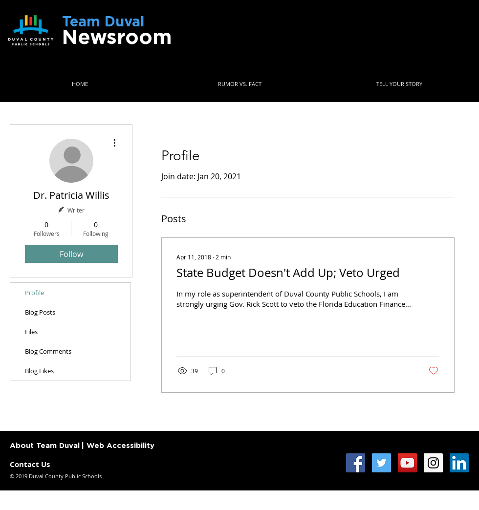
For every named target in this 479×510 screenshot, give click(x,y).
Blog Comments (48, 351)
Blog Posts (40, 312)
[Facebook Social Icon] (355, 462)
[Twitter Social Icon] (381, 462)
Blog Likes (39, 370)
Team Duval (114, 22)
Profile (34, 292)
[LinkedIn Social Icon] (459, 462)
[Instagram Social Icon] (433, 462)
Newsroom (117, 38)
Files (31, 331)
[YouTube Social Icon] (407, 462)
